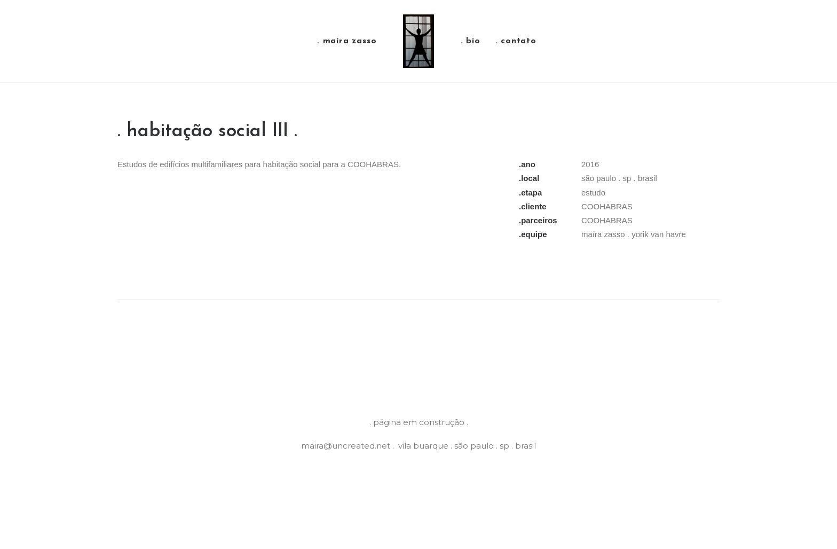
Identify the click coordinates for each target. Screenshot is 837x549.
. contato (515, 41)
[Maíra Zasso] (418, 41)
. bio (470, 41)
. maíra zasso (346, 41)
